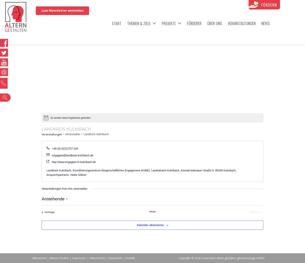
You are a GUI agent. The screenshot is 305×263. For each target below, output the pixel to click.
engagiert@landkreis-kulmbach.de (72, 155)
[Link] (16, 17)
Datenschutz (97, 258)
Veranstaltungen (52, 134)
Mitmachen (39, 258)
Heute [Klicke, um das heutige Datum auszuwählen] (152, 211)
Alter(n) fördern (59, 258)
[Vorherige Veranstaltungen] (48, 212)
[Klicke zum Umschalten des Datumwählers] (55, 199)
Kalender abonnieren (150, 225)
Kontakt (130, 258)
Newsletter (115, 258)
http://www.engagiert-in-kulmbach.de (74, 162)
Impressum (79, 258)
